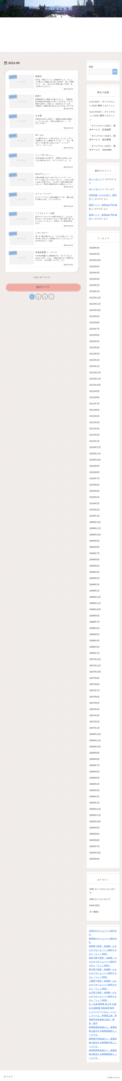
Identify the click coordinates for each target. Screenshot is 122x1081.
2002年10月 (95, 853)
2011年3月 (94, 428)
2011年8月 (94, 397)
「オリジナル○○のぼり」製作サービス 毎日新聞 (102, 138)
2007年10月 (95, 672)
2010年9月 (94, 466)
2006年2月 (94, 796)
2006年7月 (94, 765)
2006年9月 (94, 753)
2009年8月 (94, 547)
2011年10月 (95, 385)
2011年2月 (94, 435)
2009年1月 (94, 591)
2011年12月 (95, 372)
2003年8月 (94, 840)
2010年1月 (94, 516)
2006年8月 (94, 759)
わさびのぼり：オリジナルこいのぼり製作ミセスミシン (102, 116)
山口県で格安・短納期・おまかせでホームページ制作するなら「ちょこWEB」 (103, 996)
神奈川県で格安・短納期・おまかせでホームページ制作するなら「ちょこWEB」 (103, 962)
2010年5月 (94, 491)
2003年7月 (94, 846)
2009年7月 (94, 553)
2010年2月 (94, 509)
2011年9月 (94, 391)
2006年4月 (94, 784)
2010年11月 (95, 453)
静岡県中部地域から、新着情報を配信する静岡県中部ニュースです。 (103, 1043)
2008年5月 (94, 634)
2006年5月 (94, 778)
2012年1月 (94, 366)
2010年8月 (94, 472)
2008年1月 (94, 653)
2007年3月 (94, 715)
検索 (91, 67)
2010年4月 (94, 497)
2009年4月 (94, 572)
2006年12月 (95, 734)
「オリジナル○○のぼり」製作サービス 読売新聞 (102, 128)
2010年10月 (95, 460)
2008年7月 (94, 622)
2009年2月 (94, 584)
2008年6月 (94, 628)
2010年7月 (94, 478)
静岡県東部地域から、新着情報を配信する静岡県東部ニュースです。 (103, 1031)
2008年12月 (95, 597)
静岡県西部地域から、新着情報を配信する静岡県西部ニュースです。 (103, 1054)
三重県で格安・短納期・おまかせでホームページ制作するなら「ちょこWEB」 (103, 985)
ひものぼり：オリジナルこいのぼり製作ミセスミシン (102, 103)
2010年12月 (95, 447)
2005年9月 (94, 828)
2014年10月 (95, 260)
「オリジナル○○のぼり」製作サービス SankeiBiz (102, 148)
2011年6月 (94, 410)
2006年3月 (94, 790)
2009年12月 (95, 522)
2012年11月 (95, 304)
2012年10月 (95, 310)
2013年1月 (94, 291)
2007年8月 (94, 684)
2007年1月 (94, 728)
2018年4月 (94, 248)
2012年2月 (94, 360)
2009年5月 (94, 566)
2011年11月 (95, 379)
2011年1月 (94, 441)
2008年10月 (95, 609)
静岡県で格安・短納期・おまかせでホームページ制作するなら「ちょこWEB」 (103, 950)
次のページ (43, 286)
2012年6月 (94, 335)
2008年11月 (95, 603)
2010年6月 (94, 485)
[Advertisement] (61, 35)
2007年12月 (95, 659)
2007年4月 (94, 709)
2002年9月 (94, 859)
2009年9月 (94, 541)
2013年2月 (94, 285)
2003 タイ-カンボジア (99, 899)
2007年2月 (94, 721)
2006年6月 (94, 771)
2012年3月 (94, 354)
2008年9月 (94, 616)
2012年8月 (94, 322)
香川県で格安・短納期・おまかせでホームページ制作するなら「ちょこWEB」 (103, 973)
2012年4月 (94, 347)
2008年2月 (94, 647)
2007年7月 (94, 690)
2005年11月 (95, 815)
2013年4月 (94, 279)
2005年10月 (95, 821)
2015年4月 (94, 254)
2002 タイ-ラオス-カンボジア (102, 891)
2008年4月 (94, 640)
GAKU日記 (94, 905)
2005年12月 (95, 809)
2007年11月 (95, 665)
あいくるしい (95, 179)
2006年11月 (95, 740)
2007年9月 (94, 678)
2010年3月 (94, 503)
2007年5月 (94, 703)
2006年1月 (94, 803)
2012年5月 (94, 341)
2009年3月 (94, 578)
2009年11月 (95, 528)
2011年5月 (94, 416)
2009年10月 (95, 534)
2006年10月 (95, 746)
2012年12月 (95, 297)
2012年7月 (94, 329)
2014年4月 (94, 272)
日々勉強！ (94, 912)
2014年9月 (94, 266)
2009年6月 (94, 559)
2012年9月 (94, 316)
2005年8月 (94, 834)
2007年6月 (94, 697)
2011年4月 (94, 422)
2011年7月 (94, 403)
